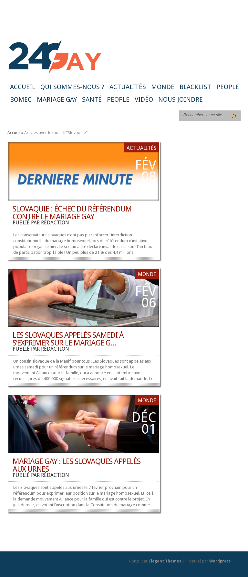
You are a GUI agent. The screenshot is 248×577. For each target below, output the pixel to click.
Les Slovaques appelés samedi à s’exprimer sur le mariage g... (68, 339)
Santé (92, 99)
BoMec (21, 99)
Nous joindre (180, 99)
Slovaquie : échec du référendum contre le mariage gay (72, 212)
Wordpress (220, 561)
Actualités (127, 87)
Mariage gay (57, 99)
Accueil (22, 87)
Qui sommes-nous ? (72, 87)
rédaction (55, 223)
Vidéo (144, 99)
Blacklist (195, 87)
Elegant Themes (165, 561)
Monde (162, 87)
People (227, 87)
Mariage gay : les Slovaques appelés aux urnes (76, 465)
